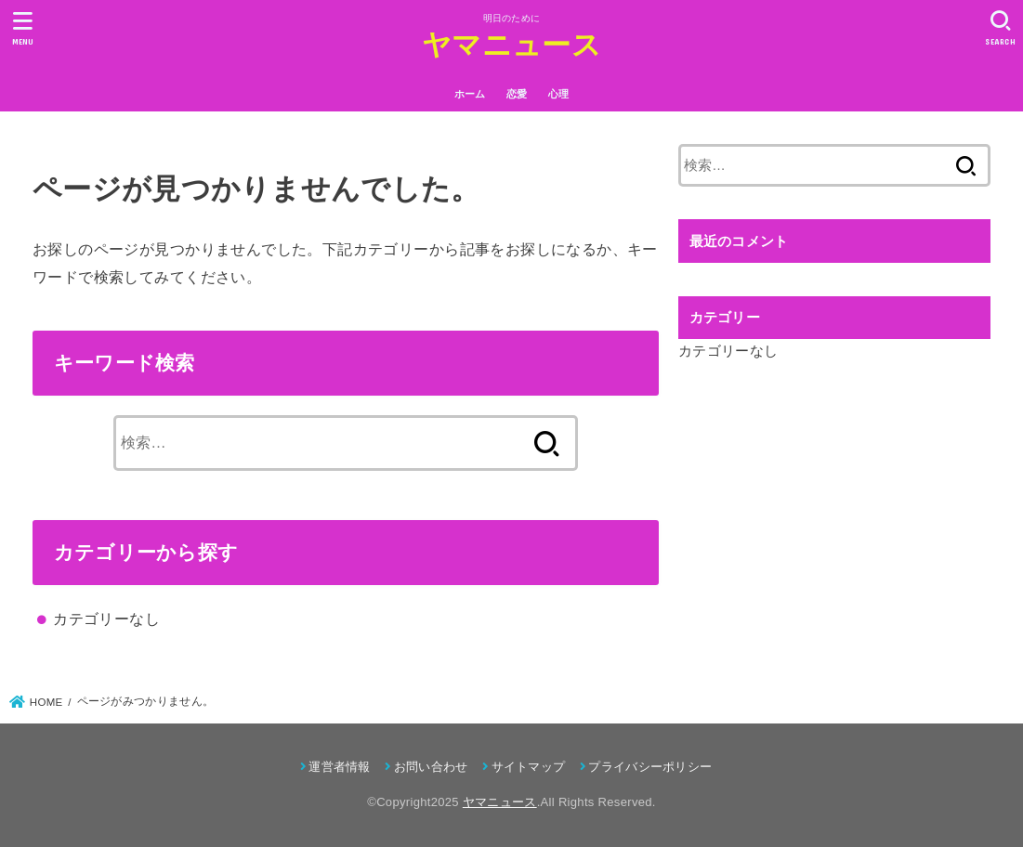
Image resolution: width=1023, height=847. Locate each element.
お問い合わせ (431, 767)
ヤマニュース (511, 45)
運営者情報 (339, 767)
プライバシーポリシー (650, 767)
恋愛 (517, 93)
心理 (559, 93)
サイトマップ (529, 767)
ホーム (470, 93)
